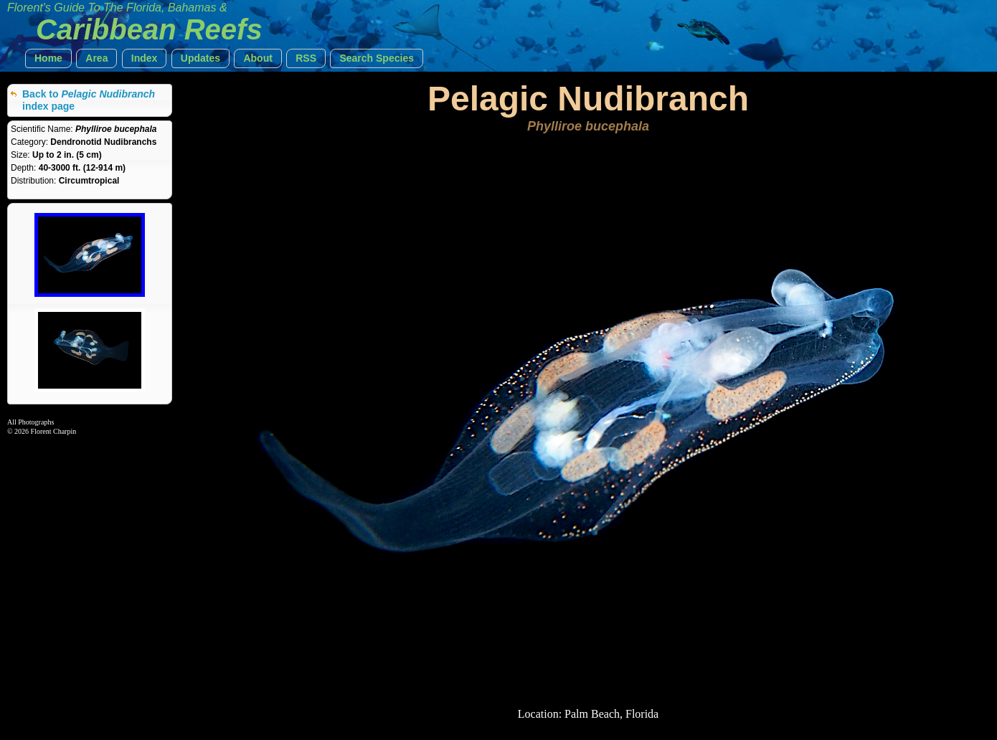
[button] (48, 58)
